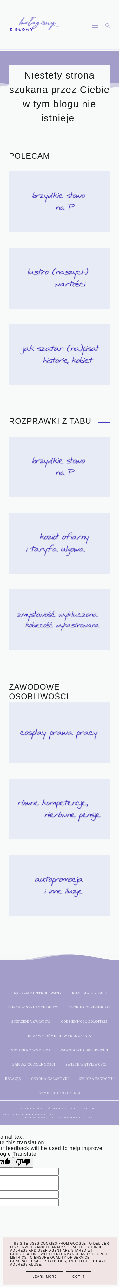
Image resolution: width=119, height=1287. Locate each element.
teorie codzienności (90, 1007)
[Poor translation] (23, 1162)
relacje (13, 1079)
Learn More (45, 1276)
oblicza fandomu (96, 1079)
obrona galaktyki (50, 1079)
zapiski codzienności (33, 1065)
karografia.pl (76, 1117)
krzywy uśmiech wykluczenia (59, 1036)
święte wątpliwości (86, 1065)
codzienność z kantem (84, 1022)
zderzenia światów (31, 1022)
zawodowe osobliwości (84, 1050)
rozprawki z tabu (90, 993)
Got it (78, 1276)
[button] (82, 13)
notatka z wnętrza (31, 1050)
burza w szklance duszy (33, 1007)
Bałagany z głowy (75, 1108)
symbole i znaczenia (60, 1093)
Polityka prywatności (30, 1114)
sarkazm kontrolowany (36, 993)
